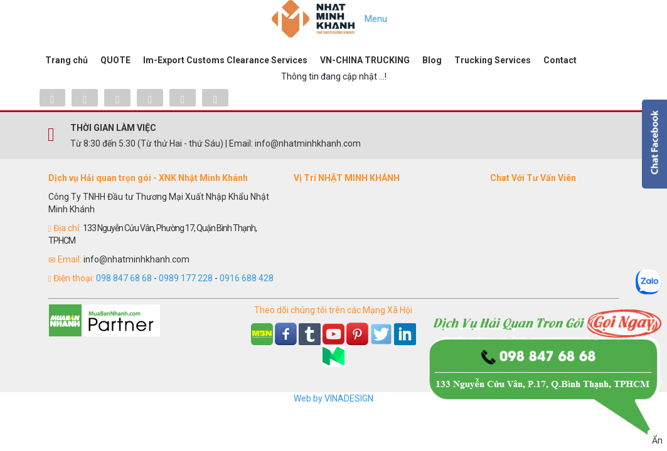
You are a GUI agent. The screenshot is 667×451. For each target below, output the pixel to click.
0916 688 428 (247, 278)
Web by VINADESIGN (333, 398)
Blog (432, 60)
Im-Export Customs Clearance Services (225, 60)
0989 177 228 (186, 278)
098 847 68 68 (124, 278)
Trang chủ (66, 60)
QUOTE (115, 60)
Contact (560, 60)
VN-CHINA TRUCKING (365, 60)
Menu (376, 19)
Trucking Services (492, 60)
